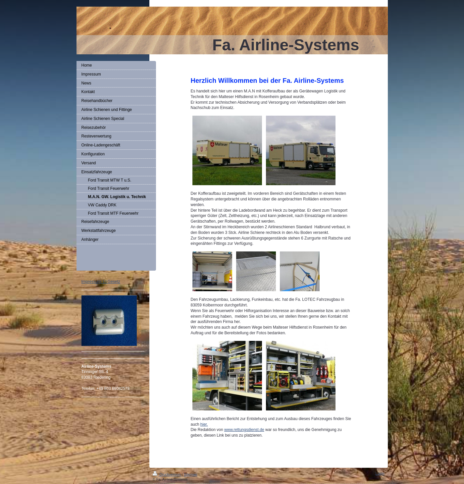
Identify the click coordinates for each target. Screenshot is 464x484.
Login (380, 473)
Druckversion (167, 474)
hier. (204, 424)
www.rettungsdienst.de (244, 429)
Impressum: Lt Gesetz (100, 281)
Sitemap (190, 474)
